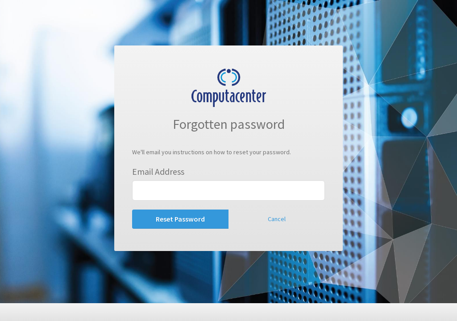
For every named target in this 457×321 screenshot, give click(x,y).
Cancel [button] (277, 219)
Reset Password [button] (180, 218)
